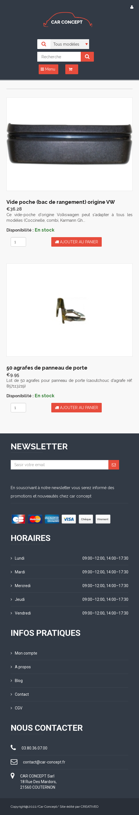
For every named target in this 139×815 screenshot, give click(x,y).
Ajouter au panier (76, 242)
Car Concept (47, 807)
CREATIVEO (89, 807)
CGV (16, 708)
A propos (21, 667)
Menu (48, 69)
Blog (17, 680)
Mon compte (24, 653)
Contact (20, 694)
